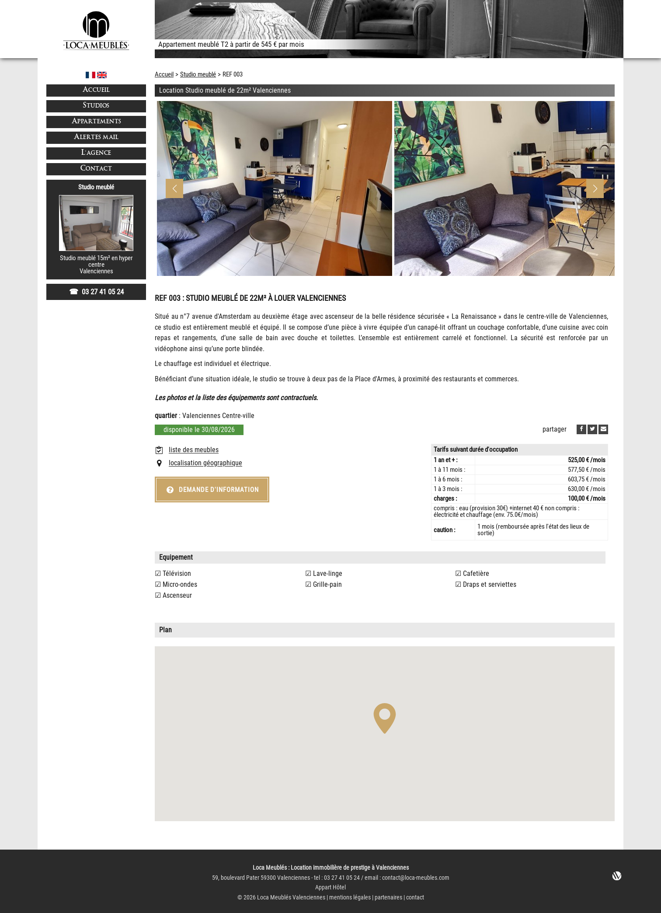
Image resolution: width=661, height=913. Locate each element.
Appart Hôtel (330, 887)
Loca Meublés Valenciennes (291, 897)
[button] (595, 188)
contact (415, 897)
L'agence (96, 153)
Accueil (96, 90)
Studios (96, 106)
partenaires (388, 897)
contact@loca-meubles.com (415, 878)
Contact (96, 169)
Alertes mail (96, 137)
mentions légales (350, 897)
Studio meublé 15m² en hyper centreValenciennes (96, 264)
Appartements (96, 122)
